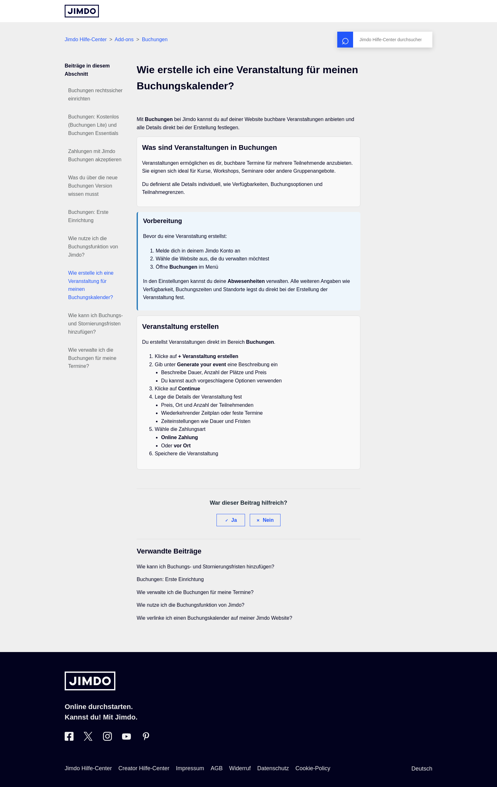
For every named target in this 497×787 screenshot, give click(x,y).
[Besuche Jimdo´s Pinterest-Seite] (145, 739)
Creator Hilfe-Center (144, 768)
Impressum (190, 768)
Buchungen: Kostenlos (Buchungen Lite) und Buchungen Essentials (93, 125)
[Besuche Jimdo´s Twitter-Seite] (88, 739)
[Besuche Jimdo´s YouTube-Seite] (126, 739)
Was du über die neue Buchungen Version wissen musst (93, 185)
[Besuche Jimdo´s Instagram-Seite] (107, 739)
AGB (216, 768)
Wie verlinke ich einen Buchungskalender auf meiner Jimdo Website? (214, 618)
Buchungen (155, 39)
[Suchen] (384, 40)
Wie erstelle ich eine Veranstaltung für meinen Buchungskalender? (90, 285)
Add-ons (124, 39)
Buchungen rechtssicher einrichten (95, 94)
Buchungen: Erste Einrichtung (88, 216)
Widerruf (240, 768)
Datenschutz (273, 768)
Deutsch (421, 768)
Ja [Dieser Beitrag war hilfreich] (234, 520)
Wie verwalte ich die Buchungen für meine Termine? (92, 358)
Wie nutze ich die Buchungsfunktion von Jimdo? (93, 246)
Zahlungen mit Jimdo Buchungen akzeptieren (94, 155)
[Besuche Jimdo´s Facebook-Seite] (69, 739)
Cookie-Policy (312, 768)
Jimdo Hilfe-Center (85, 39)
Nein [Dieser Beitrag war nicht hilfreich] (268, 520)
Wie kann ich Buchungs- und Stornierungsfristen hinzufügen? (95, 323)
